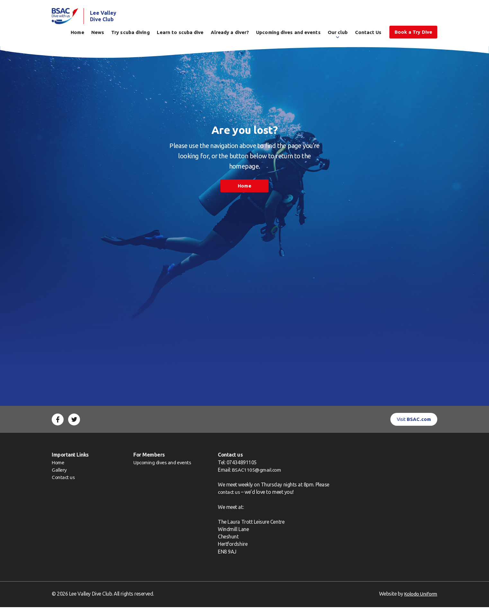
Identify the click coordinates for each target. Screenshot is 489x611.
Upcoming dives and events (288, 34)
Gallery (59, 473)
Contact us (64, 481)
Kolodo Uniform (419, 597)
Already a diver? (230, 34)
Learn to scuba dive (180, 34)
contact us (232, 496)
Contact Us (368, 34)
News (97, 34)
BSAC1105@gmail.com (260, 473)
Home (77, 34)
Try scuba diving (130, 34)
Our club (338, 34)
